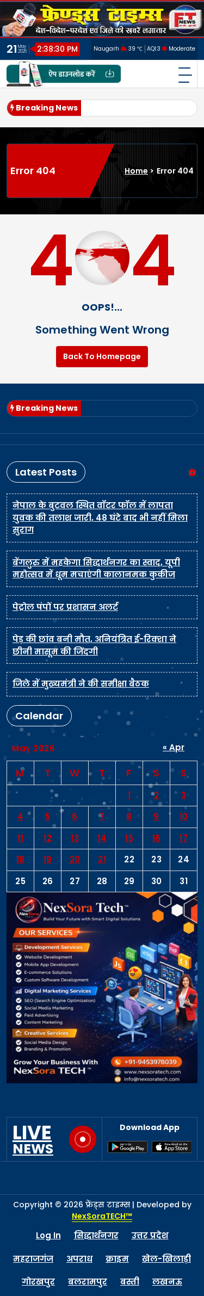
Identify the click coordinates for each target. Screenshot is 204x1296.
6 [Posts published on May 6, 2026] (75, 816)
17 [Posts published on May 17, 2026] (184, 838)
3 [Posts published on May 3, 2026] (184, 795)
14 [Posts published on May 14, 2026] (102, 838)
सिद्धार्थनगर (96, 1235)
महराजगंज (33, 1258)
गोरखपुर (38, 1281)
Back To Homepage (102, 356)
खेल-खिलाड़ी (166, 1258)
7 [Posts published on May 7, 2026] (102, 816)
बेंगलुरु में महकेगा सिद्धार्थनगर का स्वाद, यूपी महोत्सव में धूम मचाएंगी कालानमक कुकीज (96, 569)
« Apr (173, 747)
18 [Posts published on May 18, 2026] (20, 859)
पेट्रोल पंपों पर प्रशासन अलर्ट (65, 607)
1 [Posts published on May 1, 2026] (129, 795)
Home (136, 170)
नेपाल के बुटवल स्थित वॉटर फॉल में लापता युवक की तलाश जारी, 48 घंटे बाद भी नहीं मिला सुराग (100, 517)
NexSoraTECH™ (102, 1216)
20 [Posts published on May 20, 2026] (75, 859)
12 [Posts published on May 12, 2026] (48, 838)
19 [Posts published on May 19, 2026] (48, 859)
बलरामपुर (87, 1281)
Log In (48, 1235)
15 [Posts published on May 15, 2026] (129, 838)
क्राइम (117, 1258)
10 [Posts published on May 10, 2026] (184, 816)
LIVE (33, 1139)
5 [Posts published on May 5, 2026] (48, 816)
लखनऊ (167, 1281)
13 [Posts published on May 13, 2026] (75, 838)
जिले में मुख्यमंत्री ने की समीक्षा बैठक (81, 683)
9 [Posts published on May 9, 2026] (156, 816)
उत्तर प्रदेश (150, 1235)
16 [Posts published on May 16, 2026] (156, 838)
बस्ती (129, 1281)
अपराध (79, 1258)
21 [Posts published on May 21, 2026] (102, 859)
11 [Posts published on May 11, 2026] (20, 838)
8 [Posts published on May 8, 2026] (129, 816)
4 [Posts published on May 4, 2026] (20, 816)
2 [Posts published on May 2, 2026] (156, 795)
